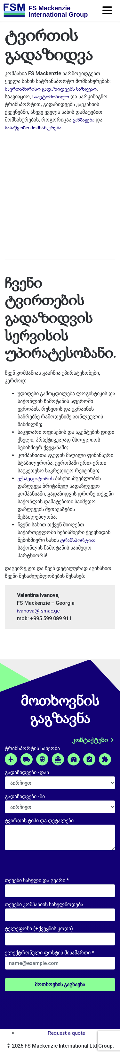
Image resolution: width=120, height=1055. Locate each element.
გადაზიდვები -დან (27, 772)
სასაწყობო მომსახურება (33, 127)
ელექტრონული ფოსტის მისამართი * (49, 953)
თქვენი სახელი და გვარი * (37, 880)
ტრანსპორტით (77, 540)
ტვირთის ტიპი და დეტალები (39, 821)
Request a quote (66, 1033)
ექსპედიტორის (36, 478)
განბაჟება (83, 119)
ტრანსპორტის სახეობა (32, 748)
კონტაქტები (90, 740)
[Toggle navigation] (108, 12)
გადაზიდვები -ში (25, 796)
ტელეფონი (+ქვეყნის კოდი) (39, 928)
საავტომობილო (50, 96)
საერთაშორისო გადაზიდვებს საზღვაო (51, 89)
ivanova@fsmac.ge (38, 610)
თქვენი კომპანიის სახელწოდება (44, 904)
